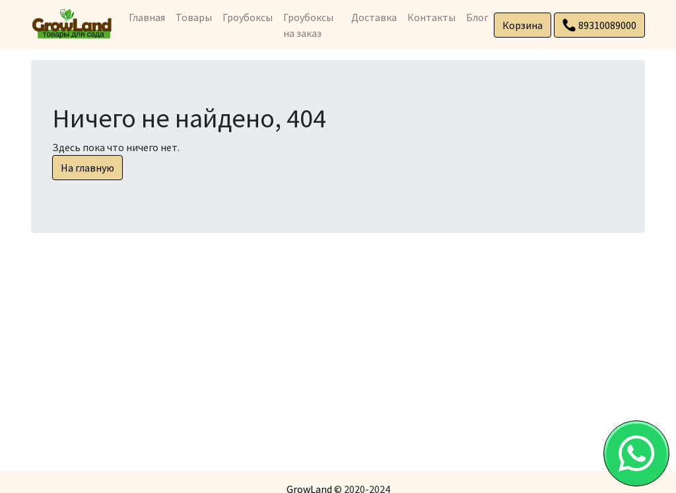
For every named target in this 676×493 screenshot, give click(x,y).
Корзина (522, 25)
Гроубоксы (247, 17)
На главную (87, 167)
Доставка (374, 17)
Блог (477, 17)
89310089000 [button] (599, 25)
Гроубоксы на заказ (308, 25)
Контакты (431, 17)
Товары (194, 17)
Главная (147, 17)
